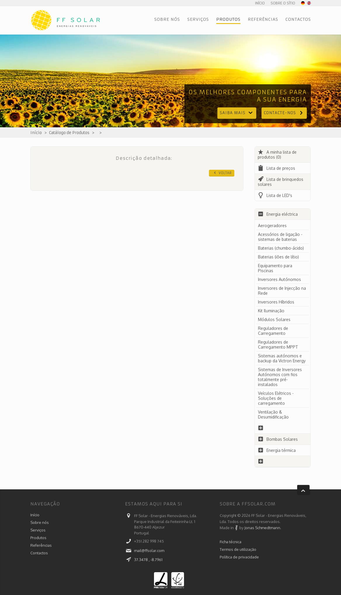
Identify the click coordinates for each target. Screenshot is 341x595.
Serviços (198, 19)
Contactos (298, 19)
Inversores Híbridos (276, 301)
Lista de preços (276, 168)
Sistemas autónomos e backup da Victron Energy (282, 358)
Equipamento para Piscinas (275, 268)
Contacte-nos (284, 113)
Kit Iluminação (271, 310)
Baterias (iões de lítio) (278, 256)
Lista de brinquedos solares (280, 182)
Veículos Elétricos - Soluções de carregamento (276, 398)
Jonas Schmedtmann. (262, 527)
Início (260, 3)
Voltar (222, 172)
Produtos (228, 19)
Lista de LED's (275, 195)
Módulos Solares (274, 319)
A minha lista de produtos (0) (277, 155)
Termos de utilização (238, 549)
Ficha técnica (230, 541)
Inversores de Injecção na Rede (282, 291)
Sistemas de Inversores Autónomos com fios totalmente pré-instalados (280, 377)
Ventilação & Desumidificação (273, 414)
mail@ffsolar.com (149, 550)
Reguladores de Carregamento (273, 331)
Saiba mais (237, 113)
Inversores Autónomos (279, 279)
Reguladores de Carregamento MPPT (278, 344)
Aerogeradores (272, 225)
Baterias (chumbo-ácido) (281, 248)
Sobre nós (167, 19)
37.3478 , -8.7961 (148, 559)
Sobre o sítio (283, 3)
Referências (263, 19)
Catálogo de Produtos (69, 132)
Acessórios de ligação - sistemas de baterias (280, 237)
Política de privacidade (239, 557)
